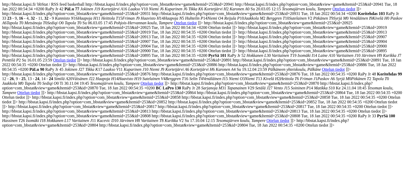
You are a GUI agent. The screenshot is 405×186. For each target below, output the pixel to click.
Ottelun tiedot (343, 9)
